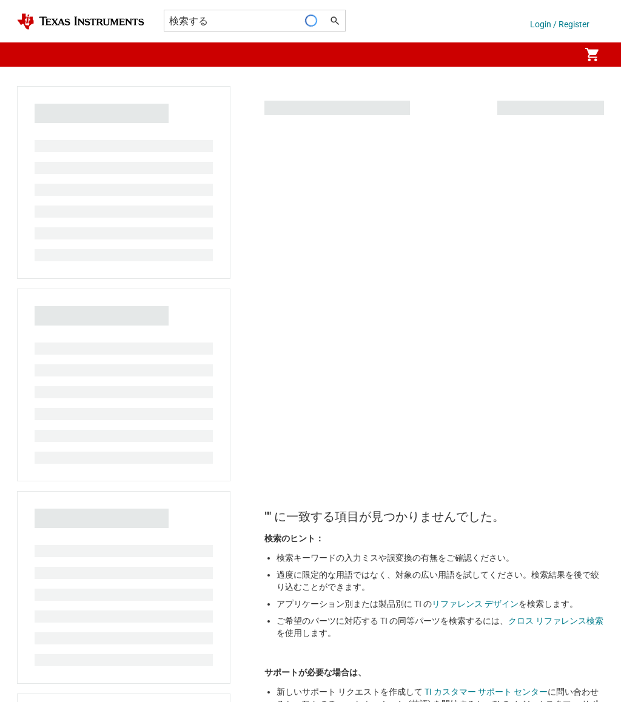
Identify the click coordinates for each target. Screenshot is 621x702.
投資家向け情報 (46, 276)
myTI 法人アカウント (57, 412)
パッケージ (348, 276)
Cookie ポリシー (130, 655)
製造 (25, 298)
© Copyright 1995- (61, 676)
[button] (29, 54)
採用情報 (34, 211)
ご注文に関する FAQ (55, 456)
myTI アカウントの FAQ (372, 320)
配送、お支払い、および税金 (72, 434)
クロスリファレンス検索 (374, 233)
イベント (34, 254)
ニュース (34, 233)
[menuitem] (558, 54)
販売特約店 (38, 478)
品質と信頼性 (352, 298)
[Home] (80, 21)
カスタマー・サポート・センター (391, 254)
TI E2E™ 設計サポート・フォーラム (393, 211)
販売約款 (293, 655)
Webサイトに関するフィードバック (474, 655)
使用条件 (343, 655)
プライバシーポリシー (218, 655)
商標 (383, 655)
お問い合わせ (352, 189)
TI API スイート (46, 390)
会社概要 (34, 189)
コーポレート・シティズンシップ (80, 320)
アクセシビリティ (51, 655)
